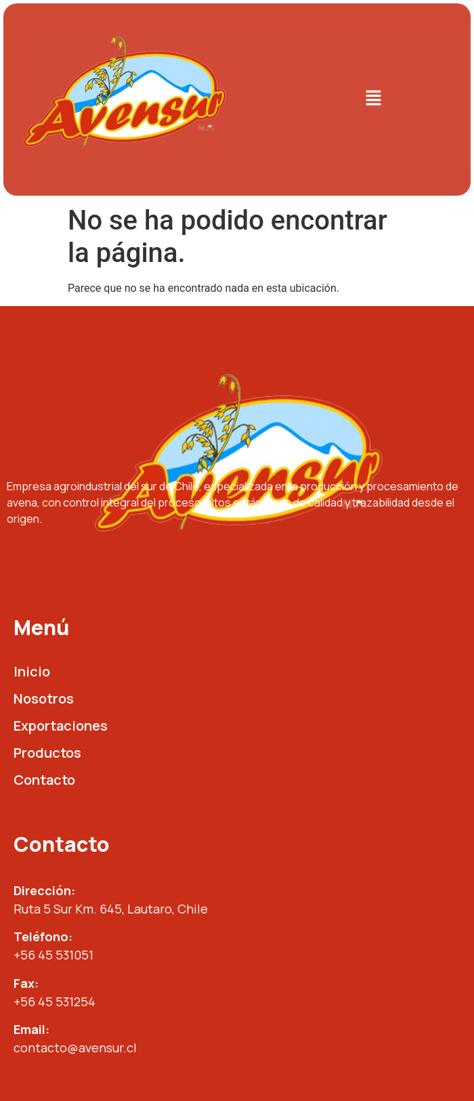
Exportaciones (61, 725)
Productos (47, 752)
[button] (373, 99)
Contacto (44, 780)
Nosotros (44, 698)
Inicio (32, 671)
